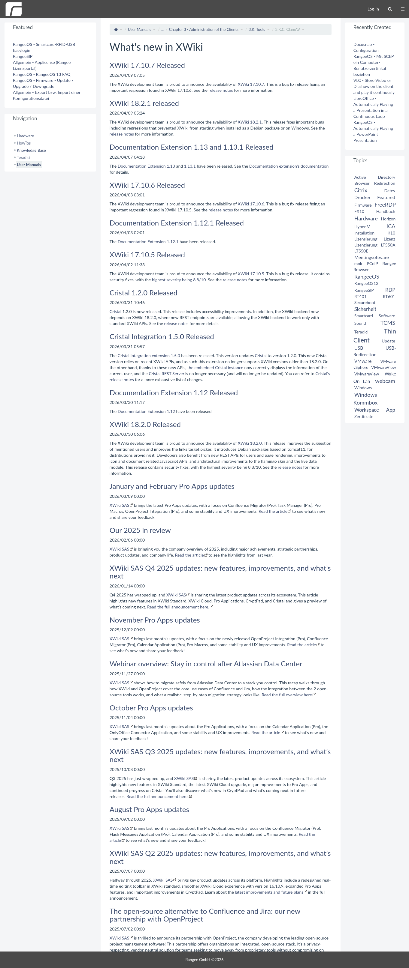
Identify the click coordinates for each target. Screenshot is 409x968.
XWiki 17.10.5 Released (147, 254)
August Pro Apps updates (149, 809)
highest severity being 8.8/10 (179, 279)
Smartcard (363, 315)
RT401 (360, 296)
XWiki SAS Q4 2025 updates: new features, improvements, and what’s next (220, 571)
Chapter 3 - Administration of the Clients (203, 29)
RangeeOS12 (366, 283)
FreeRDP (384, 204)
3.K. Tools (257, 29)
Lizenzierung (365, 244)
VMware (363, 361)
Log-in (373, 8)
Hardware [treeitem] (25, 135)
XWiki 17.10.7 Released (147, 65)
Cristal (115, 311)
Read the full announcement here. (178, 606)
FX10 (359, 211)
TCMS (387, 322)
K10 (391, 232)
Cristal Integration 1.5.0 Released (162, 336)
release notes (221, 90)
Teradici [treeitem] (23, 157)
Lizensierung (365, 238)
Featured (386, 197)
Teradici (361, 331)
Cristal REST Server (166, 373)
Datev (389, 190)
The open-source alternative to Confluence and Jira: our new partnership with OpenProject (205, 915)
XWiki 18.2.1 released (144, 103)
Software (387, 315)
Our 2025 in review (140, 530)
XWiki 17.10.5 (251, 273)
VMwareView (383, 367)
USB (358, 348)
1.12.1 (172, 241)
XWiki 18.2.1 (250, 121)
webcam (385, 381)
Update (388, 340)
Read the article (273, 511)
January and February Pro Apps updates (172, 486)
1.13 (171, 166)
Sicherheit (365, 309)
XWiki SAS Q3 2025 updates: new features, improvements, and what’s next (220, 755)
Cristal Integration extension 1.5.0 (149, 355)
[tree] (50, 150)
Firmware (363, 205)
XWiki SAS (119, 505)
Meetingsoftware (371, 257)
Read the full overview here (287, 694)
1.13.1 (190, 166)
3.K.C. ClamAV (287, 29)
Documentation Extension (142, 166)
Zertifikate (364, 416)
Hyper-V (362, 226)
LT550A (388, 244)
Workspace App (374, 410)
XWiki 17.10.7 (251, 84)
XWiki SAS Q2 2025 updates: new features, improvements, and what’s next (220, 857)
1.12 (171, 411)
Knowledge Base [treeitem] (31, 150)
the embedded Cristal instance (215, 367)
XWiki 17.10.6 (251, 203)
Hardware (366, 218)
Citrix (360, 190)
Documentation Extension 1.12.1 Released (177, 222)
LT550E (361, 250)
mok (358, 263)
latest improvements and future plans (269, 892)
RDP (390, 290)
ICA (390, 226)
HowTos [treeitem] (24, 143)
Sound (360, 323)
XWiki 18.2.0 (250, 443)
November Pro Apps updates (155, 619)
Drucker (362, 197)
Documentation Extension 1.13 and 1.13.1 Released (192, 146)
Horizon (388, 218)
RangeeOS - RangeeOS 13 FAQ (42, 74)
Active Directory (374, 177)
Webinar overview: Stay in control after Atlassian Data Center (206, 663)
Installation (364, 232)
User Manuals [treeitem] (29, 164)
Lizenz (389, 238)
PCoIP (372, 263)
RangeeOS (366, 276)
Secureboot (364, 302)
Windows (363, 387)
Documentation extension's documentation (289, 166)
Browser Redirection (374, 183)
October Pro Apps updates (151, 707)
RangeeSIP (22, 56)
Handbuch (385, 211)
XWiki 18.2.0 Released (145, 424)
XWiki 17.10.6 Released (147, 185)
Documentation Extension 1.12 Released (174, 392)
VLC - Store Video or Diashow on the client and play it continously (374, 86)
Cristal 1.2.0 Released (143, 292)
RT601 (389, 296)
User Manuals (139, 29)
